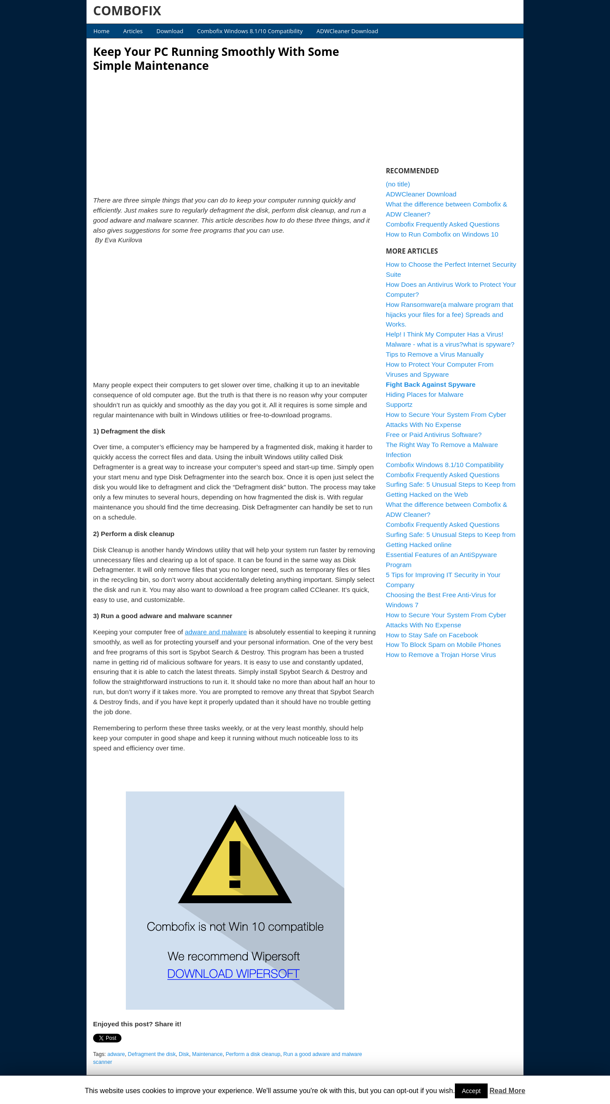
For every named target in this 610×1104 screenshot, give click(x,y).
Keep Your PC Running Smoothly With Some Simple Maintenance (216, 58)
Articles (132, 31)
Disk (184, 1054)
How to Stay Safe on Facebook (432, 635)
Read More (507, 1090)
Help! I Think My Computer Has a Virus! (444, 334)
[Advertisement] (235, 131)
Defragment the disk (152, 1054)
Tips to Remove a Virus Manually (435, 354)
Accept (471, 1090)
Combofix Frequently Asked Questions (442, 224)
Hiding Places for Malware (425, 394)
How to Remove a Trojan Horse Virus (441, 654)
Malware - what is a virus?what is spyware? (450, 344)
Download (170, 31)
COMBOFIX (127, 10)
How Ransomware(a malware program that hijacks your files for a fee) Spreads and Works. (449, 314)
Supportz (399, 404)
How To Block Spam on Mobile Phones (443, 644)
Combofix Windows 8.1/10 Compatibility (250, 31)
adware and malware (216, 632)
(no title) (398, 184)
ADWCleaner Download (347, 31)
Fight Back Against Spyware (430, 384)
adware (116, 1054)
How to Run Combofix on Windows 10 (442, 234)
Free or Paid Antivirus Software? (434, 434)
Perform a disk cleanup (252, 1054)
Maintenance (207, 1054)
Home (102, 31)
